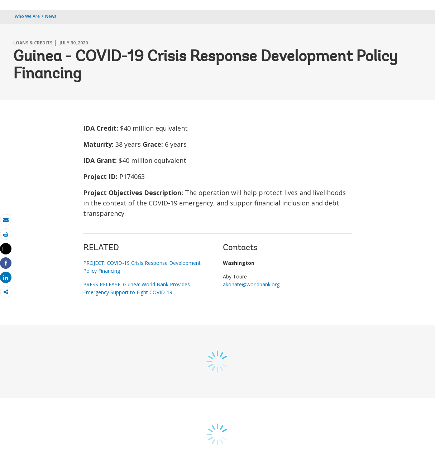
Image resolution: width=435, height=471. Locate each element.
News (51, 16)
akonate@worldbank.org (251, 284)
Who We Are (27, 16)
